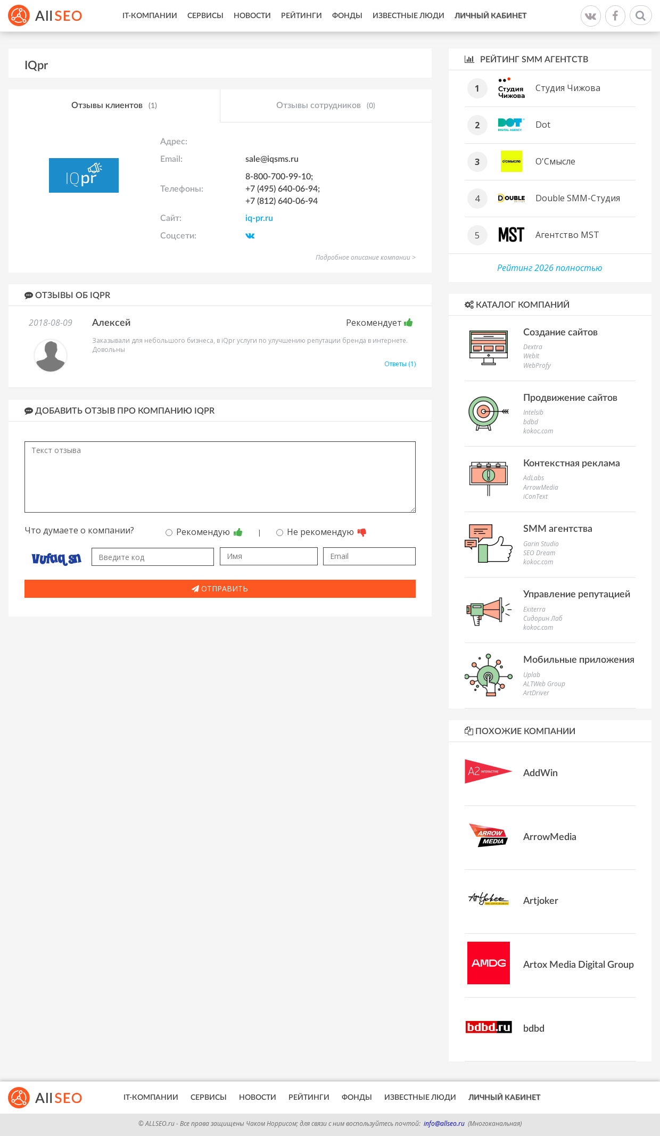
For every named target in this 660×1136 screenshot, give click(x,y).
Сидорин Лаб (543, 618)
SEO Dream (539, 552)
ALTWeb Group (544, 683)
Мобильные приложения (578, 660)
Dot (542, 124)
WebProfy (537, 365)
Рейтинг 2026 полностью (550, 268)
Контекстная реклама (571, 463)
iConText (535, 496)
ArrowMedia (540, 487)
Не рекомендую (321, 532)
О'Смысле (555, 161)
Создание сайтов (560, 332)
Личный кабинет (490, 16)
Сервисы (205, 16)
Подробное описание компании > (366, 257)
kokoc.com (538, 430)
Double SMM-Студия (577, 198)
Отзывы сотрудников (325, 106)
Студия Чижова (567, 88)
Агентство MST (567, 235)
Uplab (531, 674)
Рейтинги (301, 16)
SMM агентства (557, 529)
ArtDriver (536, 692)
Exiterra (534, 609)
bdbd (530, 421)
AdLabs (533, 477)
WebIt (531, 355)
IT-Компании (149, 16)
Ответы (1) (400, 363)
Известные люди (408, 16)
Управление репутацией (576, 594)
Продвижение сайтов (570, 398)
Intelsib (533, 412)
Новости (252, 16)
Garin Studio (541, 543)
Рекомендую (204, 532)
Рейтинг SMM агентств (526, 59)
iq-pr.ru (259, 218)
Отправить (220, 588)
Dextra (532, 346)
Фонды (347, 16)
